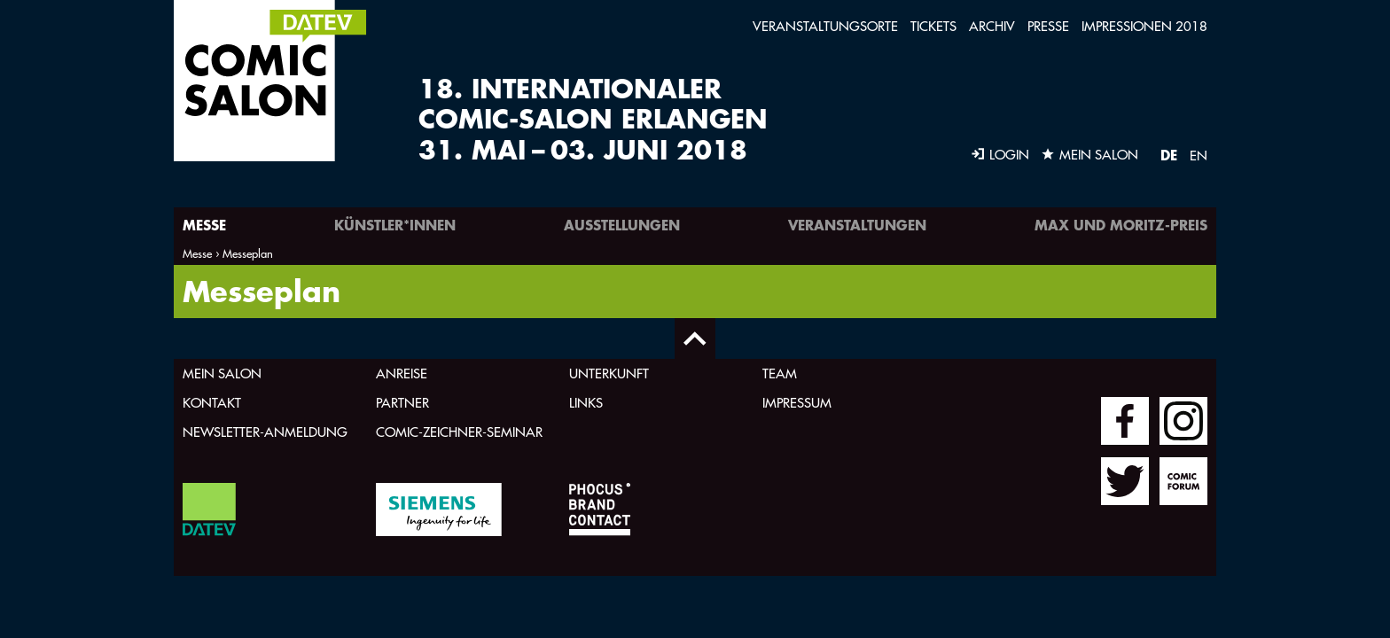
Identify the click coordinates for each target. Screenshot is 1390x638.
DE (1168, 154)
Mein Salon (222, 373)
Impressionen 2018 (1144, 26)
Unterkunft (609, 373)
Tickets (933, 26)
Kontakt (212, 402)
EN (1198, 155)
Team (779, 373)
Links (586, 402)
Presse (1048, 26)
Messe (204, 224)
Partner (402, 402)
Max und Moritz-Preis (1121, 224)
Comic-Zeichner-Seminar (459, 432)
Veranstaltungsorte (825, 26)
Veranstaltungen (857, 224)
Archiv (992, 26)
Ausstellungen (622, 224)
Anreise (401, 373)
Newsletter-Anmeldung (265, 432)
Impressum (797, 402)
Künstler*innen (395, 224)
